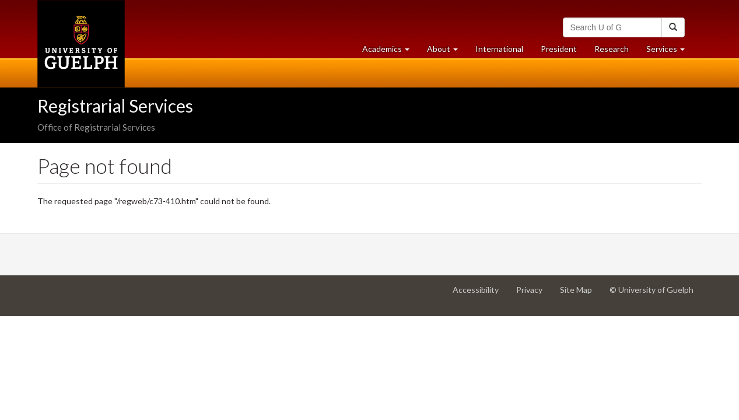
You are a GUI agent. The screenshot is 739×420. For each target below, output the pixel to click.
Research (616, 52)
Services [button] (670, 52)
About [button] (447, 52)
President (559, 49)
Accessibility (480, 294)
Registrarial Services (115, 105)
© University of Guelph (652, 290)
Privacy (533, 294)
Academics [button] (390, 52)
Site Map (580, 294)
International (499, 49)
